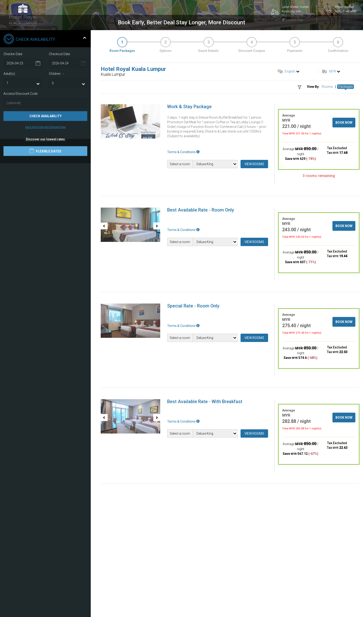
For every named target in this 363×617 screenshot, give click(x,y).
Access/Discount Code (20, 185)
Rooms (327, 178)
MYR (332, 162)
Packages (345, 178)
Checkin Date (12, 145)
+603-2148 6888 (345, 11)
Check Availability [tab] (44, 130)
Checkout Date (59, 145)
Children (57, 165)
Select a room (180, 255)
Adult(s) (9, 165)
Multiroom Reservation (45, 219)
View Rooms (254, 255)
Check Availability (45, 207)
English (290, 162)
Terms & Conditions (183, 243)
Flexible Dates (45, 242)
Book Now (343, 213)
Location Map (292, 20)
